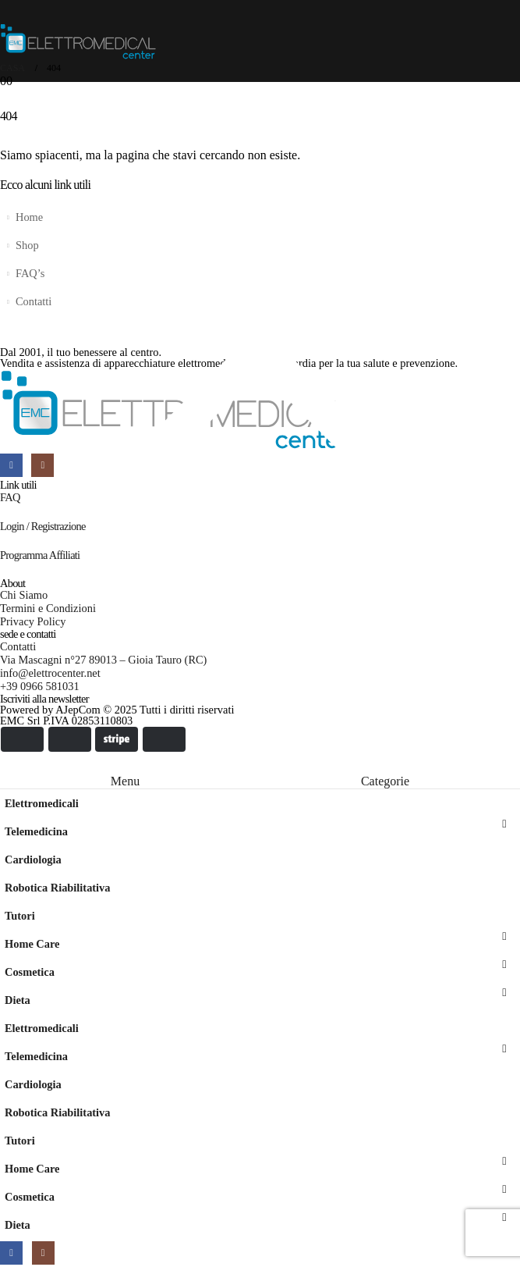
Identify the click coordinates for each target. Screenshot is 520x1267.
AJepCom (78, 709)
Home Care (32, 944)
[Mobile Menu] (10, 11)
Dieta (17, 1000)
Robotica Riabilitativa (58, 887)
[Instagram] (43, 1252)
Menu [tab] (125, 781)
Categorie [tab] (385, 781)
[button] (9, 763)
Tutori (20, 915)
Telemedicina (36, 831)
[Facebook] (11, 1252)
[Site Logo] (78, 41)
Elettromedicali (42, 803)
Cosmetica (30, 972)
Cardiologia (33, 859)
